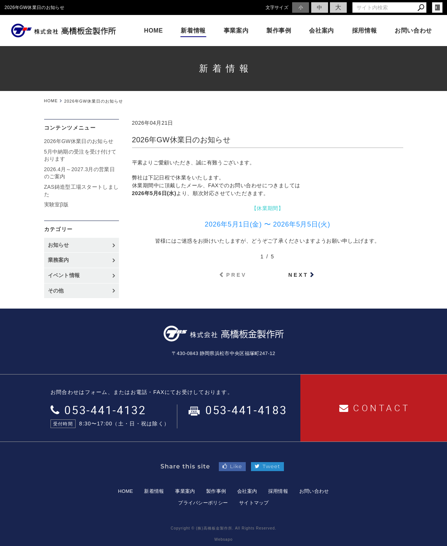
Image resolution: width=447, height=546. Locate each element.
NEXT (298, 275)
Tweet (267, 466)
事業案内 (236, 30)
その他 (58, 291)
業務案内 (58, 260)
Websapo (223, 539)
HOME (153, 30)
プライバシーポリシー (203, 503)
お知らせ (58, 245)
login (437, 7)
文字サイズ (277, 7)
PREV (236, 275)
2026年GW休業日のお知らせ (79, 141)
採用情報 (364, 30)
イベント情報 (64, 275)
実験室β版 (56, 204)
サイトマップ (254, 503)
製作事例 (278, 30)
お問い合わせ (413, 30)
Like (232, 466)
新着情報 (193, 30)
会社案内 (321, 30)
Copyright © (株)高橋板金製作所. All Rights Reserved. (223, 528)
